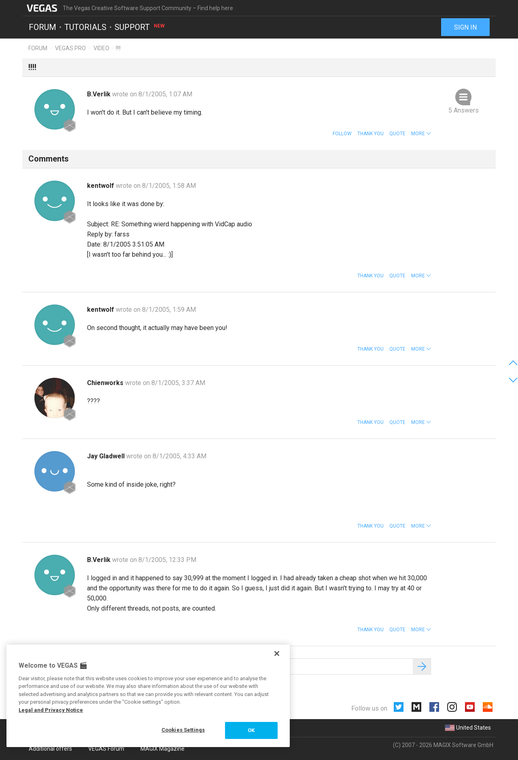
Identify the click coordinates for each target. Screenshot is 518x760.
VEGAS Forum (106, 748)
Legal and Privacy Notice (51, 710)
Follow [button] (342, 133)
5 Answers (463, 110)
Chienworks (106, 383)
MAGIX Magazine (162, 748)
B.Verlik (99, 94)
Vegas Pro (70, 48)
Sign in (465, 27)
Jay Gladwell (106, 456)
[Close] (277, 653)
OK (251, 730)
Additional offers (50, 748)
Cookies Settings (183, 730)
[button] (421, 133)
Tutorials (85, 27)
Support (140, 27)
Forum (42, 27)
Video (101, 48)
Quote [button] (397, 133)
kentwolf (101, 185)
